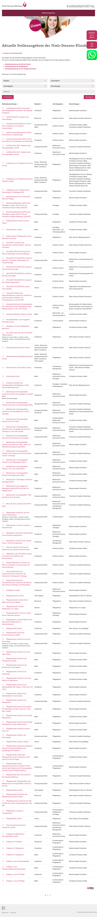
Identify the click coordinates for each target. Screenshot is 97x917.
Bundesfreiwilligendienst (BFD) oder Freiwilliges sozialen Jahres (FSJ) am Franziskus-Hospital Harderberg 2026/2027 (16, 214)
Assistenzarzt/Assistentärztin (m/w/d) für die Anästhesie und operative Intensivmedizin (16, 126)
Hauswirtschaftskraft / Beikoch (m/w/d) (19, 314)
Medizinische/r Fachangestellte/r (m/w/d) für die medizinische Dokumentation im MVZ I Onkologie (16, 453)
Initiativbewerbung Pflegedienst (16, 66)
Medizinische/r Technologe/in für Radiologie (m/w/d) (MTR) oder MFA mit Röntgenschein (15, 488)
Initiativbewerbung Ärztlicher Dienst (18, 64)
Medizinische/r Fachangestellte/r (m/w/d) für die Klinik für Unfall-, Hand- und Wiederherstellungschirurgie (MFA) (16, 444)
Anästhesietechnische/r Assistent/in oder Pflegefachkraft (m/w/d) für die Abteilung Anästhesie (17, 110)
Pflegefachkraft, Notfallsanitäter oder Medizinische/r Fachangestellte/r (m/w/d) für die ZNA (16, 783)
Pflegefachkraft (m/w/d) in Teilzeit (17, 742)
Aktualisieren (89, 97)
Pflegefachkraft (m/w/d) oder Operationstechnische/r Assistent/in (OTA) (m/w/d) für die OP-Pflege (16, 757)
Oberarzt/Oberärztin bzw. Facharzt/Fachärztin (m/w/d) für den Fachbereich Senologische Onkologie (14, 574)
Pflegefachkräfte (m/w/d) (14, 790)
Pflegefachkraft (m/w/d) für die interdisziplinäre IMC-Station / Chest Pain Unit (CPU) (17, 687)
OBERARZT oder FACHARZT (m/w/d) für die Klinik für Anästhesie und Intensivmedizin (17, 556)
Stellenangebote (48, 13)
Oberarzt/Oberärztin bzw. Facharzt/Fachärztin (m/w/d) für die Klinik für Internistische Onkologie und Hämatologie (17, 582)
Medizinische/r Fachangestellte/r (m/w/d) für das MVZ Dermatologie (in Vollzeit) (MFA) (17, 394)
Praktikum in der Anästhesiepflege (17, 861)
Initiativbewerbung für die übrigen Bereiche (20, 69)
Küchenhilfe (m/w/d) (13, 376)
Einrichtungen (75, 104)
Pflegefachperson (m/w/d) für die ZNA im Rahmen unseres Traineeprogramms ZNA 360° (17, 803)
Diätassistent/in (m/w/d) (14, 229)
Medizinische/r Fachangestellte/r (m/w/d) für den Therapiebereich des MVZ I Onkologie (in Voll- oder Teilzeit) (16, 429)
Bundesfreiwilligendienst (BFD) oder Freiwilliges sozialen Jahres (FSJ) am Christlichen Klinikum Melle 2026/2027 (16, 205)
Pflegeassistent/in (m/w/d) (14, 595)
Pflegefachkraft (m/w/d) (14, 628)
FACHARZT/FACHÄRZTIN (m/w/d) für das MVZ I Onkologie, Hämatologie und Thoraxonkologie (17, 260)
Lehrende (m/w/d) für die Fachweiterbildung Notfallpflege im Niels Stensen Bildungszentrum (15, 385)
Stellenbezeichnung (10, 104)
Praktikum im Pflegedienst (15, 848)
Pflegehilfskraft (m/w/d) (14, 818)
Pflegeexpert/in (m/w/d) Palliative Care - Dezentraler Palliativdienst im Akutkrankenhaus (17, 622)
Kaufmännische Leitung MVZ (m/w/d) (18, 367)
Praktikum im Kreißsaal (14, 841)
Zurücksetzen (8, 97)
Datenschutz (5, 912)
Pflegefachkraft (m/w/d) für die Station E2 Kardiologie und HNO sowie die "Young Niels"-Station (17, 709)
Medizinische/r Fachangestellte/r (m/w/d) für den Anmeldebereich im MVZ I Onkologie (16, 411)
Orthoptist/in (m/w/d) (13, 590)
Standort (38, 104)
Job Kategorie (58, 104)
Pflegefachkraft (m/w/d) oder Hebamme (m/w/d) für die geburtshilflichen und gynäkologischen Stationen (17, 748)
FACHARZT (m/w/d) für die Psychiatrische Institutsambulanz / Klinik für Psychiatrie (16, 245)
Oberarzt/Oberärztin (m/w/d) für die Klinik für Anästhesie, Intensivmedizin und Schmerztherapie (16, 565)
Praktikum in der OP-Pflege (15, 874)
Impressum (13, 912)
